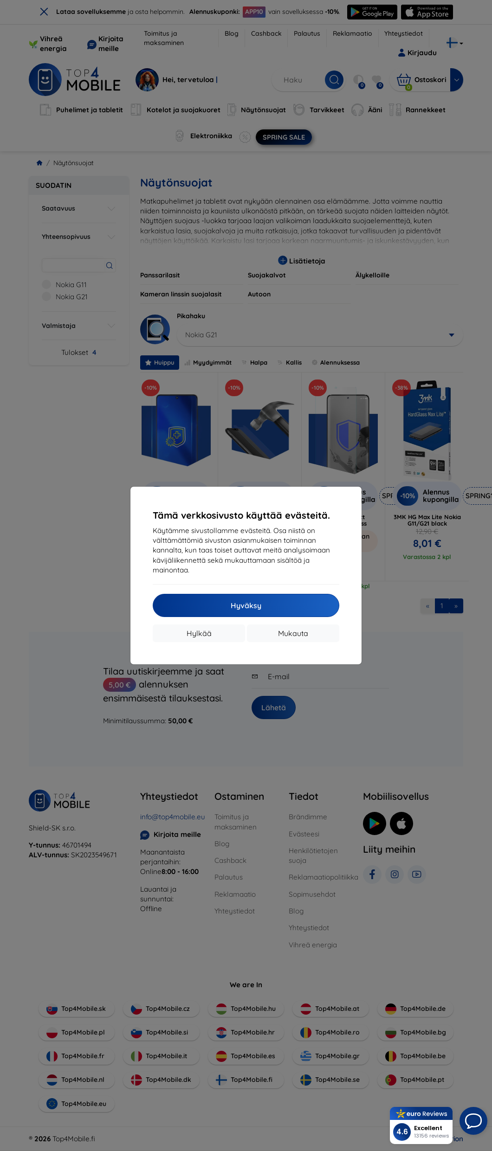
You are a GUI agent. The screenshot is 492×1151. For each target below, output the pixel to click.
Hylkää (199, 633)
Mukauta (293, 633)
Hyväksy (246, 605)
